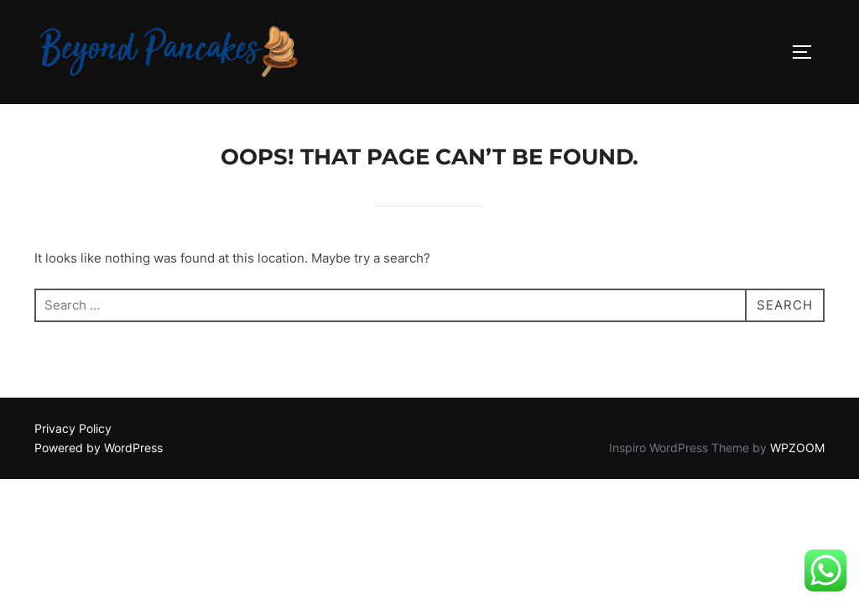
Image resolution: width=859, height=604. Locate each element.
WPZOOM (797, 447)
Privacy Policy (73, 428)
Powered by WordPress (98, 447)
